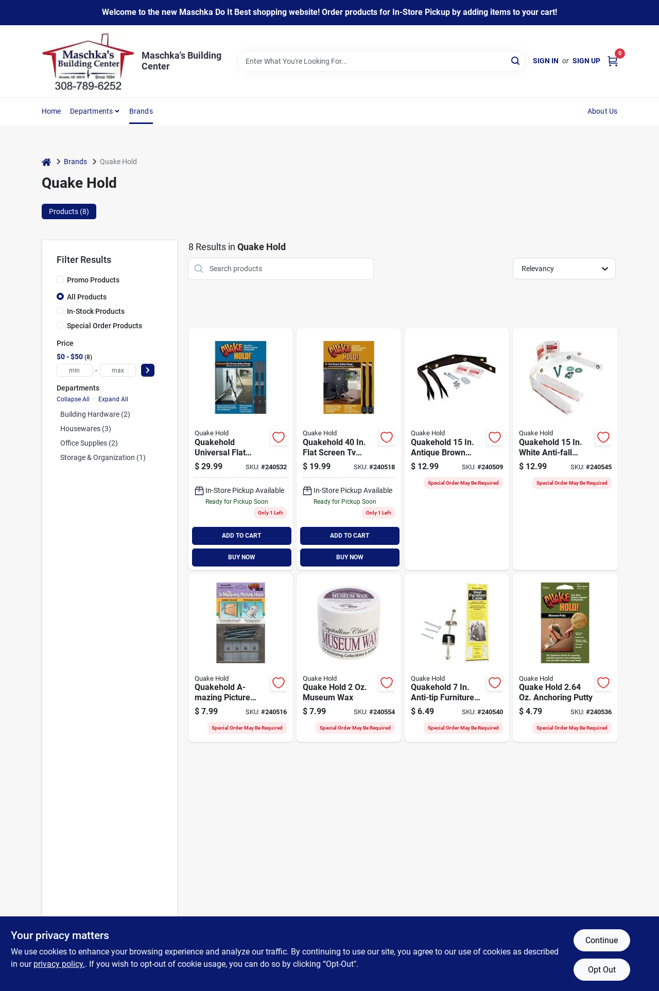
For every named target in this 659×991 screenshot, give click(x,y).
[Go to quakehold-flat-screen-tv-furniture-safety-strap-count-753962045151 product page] (349, 449)
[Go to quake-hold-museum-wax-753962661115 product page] (349, 658)
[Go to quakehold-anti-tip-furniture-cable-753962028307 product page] (457, 658)
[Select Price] (147, 370)
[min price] (75, 370)
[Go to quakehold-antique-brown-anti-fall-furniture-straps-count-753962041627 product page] (457, 449)
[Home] (46, 161)
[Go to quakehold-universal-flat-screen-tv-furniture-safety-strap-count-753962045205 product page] (240, 449)
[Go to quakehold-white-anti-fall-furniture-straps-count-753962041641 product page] (565, 449)
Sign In (546, 61)
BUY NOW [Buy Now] (241, 557)
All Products (87, 296)
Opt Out (602, 970)
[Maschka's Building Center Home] (88, 61)
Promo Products (93, 279)
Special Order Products (104, 325)
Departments (91, 111)
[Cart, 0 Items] (613, 61)
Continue (601, 940)
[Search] (516, 60)
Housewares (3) (85, 428)
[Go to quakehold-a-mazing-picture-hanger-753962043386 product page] (240, 658)
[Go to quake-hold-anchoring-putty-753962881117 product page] (565, 658)
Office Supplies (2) (89, 443)
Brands (141, 111)
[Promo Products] (60, 279)
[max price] (118, 370)
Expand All (113, 399)
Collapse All (73, 399)
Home (51, 111)
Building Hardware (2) (95, 414)
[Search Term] (381, 61)
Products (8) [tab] (69, 211)
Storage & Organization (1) (103, 457)
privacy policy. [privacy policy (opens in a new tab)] (59, 964)
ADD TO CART (241, 535)
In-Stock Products (96, 311)
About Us (602, 111)
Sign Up (586, 61)
